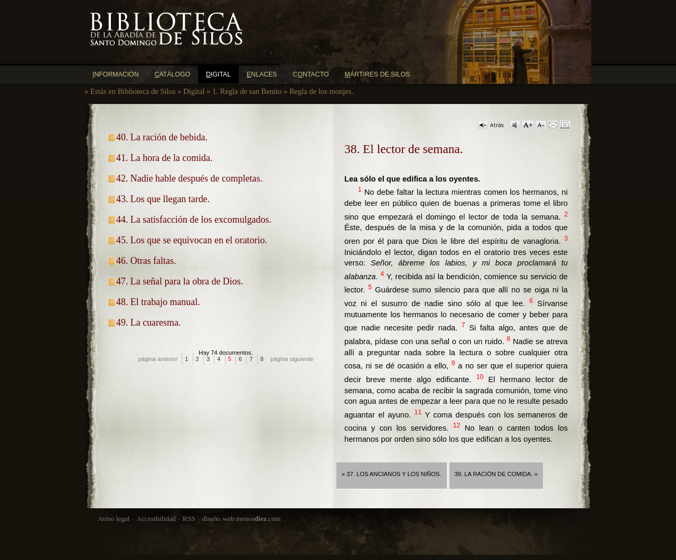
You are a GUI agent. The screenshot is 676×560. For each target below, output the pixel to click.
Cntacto (311, 74)
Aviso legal (114, 519)
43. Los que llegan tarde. (163, 199)
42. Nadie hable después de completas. (189, 178)
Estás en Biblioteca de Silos (133, 91)
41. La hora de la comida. (164, 158)
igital (218, 74)
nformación (115, 74)
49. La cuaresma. (148, 322)
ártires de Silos (377, 74)
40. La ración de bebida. (162, 137)
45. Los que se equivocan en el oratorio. (191, 240)
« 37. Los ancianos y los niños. (392, 474)
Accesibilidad (156, 519)
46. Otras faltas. (146, 260)
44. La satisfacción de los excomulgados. (193, 219)
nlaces (262, 74)
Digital (193, 91)
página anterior (158, 359)
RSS (189, 519)
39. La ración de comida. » (496, 474)
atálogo (173, 74)
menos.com (258, 519)
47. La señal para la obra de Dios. (179, 281)
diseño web (218, 519)
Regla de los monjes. (321, 91)
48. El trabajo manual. (158, 302)
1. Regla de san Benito (246, 91)
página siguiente (292, 359)
